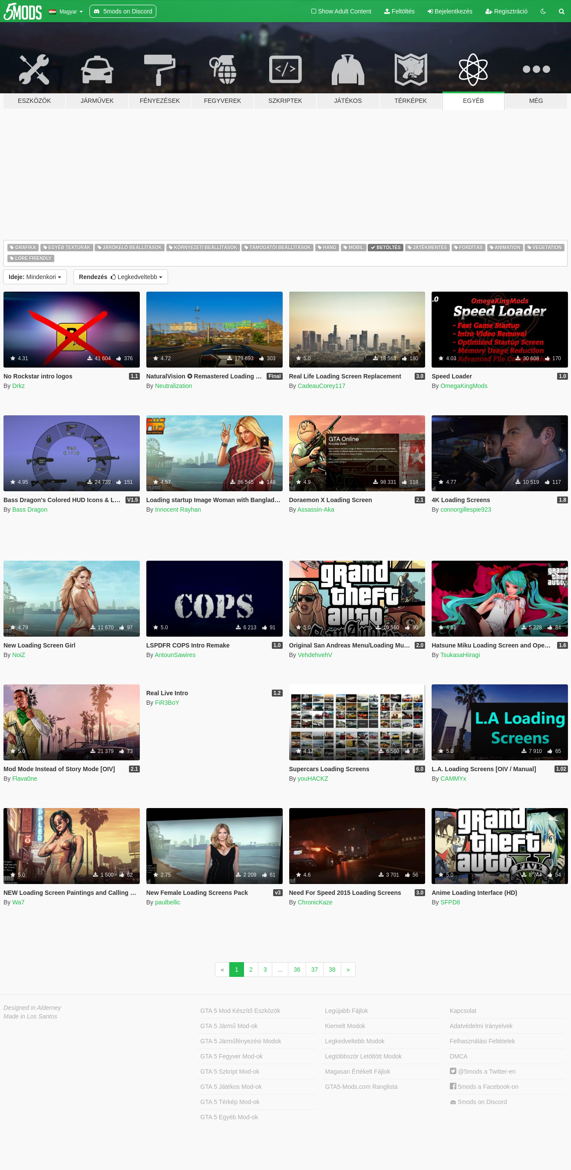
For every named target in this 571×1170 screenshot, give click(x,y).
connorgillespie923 (465, 509)
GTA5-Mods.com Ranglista (361, 1086)
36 (297, 969)
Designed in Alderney (32, 1007)
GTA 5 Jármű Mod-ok (228, 1025)
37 (314, 969)
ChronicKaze (315, 902)
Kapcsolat (463, 1010)
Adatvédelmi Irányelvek (481, 1025)
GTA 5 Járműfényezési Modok (240, 1041)
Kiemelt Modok (345, 1025)
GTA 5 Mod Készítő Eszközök (240, 1010)
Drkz (18, 385)
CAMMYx (453, 778)
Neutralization (173, 385)
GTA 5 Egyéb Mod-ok (229, 1117)
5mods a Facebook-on (484, 1087)
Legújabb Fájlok (346, 1010)
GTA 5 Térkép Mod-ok (229, 1101)
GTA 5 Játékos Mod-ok (230, 1086)
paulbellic (167, 902)
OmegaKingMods (463, 385)
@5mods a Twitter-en (483, 1071)
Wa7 (18, 902)
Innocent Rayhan (178, 509)
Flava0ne (24, 778)
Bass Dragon (29, 509)
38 (332, 969)
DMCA (459, 1056)
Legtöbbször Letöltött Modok (363, 1056)
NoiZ (18, 654)
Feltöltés (399, 11)
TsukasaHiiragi (460, 654)
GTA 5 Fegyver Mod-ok (231, 1056)
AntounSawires (175, 654)
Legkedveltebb (120, 276)
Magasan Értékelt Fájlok (357, 1071)
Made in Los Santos (30, 1016)
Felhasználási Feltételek (482, 1041)
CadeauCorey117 (322, 385)
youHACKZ (313, 778)
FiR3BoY (167, 702)
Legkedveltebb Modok (355, 1041)
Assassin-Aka (315, 509)
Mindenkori (35, 276)
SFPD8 (450, 902)
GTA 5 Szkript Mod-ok (229, 1071)
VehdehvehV (315, 654)
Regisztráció (506, 11)
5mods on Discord (478, 1102)
